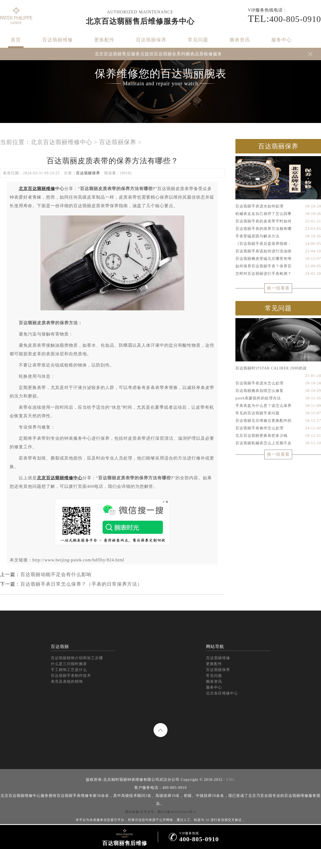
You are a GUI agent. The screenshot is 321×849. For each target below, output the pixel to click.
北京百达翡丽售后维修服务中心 (140, 21)
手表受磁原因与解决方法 (278, 236)
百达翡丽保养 (151, 40)
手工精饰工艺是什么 (69, 670)
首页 (16, 40)
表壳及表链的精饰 (67, 682)
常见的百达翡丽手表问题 (278, 413)
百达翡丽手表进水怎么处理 (278, 383)
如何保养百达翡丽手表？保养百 (278, 266)
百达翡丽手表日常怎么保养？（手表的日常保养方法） (81, 584)
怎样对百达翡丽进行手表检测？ (278, 273)
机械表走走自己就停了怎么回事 (278, 214)
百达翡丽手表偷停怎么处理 (278, 428)
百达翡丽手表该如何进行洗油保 (278, 251)
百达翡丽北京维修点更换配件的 (278, 420)
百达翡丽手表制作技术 (71, 676)
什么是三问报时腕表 (69, 664)
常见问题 (198, 40)
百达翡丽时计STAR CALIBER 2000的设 (278, 369)
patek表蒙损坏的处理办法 (278, 398)
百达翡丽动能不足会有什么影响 (55, 574)
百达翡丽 (60, 646)
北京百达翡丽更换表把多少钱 (278, 435)
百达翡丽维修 (57, 40)
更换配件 (104, 40)
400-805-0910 (284, 18)
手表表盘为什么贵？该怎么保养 (278, 406)
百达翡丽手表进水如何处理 (278, 206)
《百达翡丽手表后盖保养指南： (278, 244)
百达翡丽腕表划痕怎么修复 (278, 391)
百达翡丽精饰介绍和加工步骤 (77, 658)
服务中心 (281, 40)
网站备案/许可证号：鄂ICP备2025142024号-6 (160, 812)
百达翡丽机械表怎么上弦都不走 (278, 443)
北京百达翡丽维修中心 (61, 142)
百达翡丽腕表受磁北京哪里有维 (278, 259)
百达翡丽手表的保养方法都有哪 (278, 229)
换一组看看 (278, 288)
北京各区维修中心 (222, 693)
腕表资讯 (240, 40)
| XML (229, 780)
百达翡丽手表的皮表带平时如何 (278, 221)
